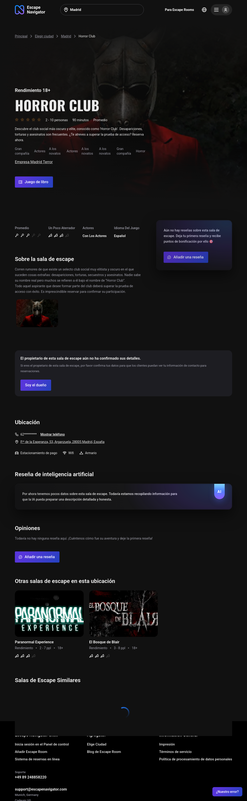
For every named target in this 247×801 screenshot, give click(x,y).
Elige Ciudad (96, 744)
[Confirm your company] (35, 385)
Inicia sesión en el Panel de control (42, 744)
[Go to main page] (30, 10)
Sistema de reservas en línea (37, 759)
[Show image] (37, 313)
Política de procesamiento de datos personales (195, 759)
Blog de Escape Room (104, 752)
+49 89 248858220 (30, 777)
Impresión (167, 744)
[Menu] (221, 9)
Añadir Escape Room (31, 752)
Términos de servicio (175, 752)
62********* (28, 434)
